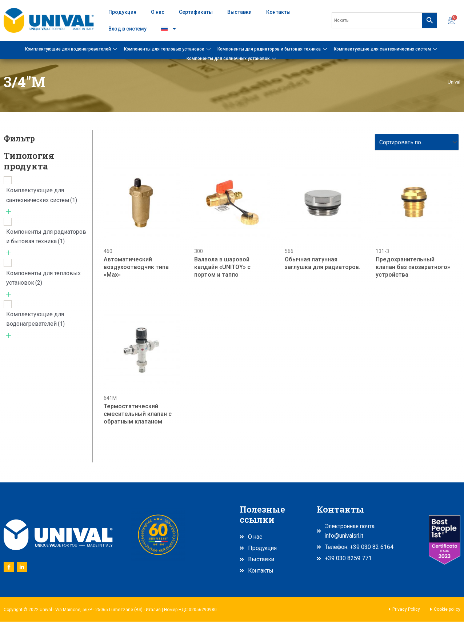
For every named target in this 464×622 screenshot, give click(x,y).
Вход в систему (127, 29)
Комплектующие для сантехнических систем (386, 49)
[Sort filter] (415, 142)
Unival (453, 82)
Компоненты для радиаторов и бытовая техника (273, 49)
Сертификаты (196, 12)
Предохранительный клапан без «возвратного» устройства (413, 267)
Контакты (278, 12)
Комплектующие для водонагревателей (72, 49)
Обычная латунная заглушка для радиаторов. (322, 263)
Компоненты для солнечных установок (232, 58)
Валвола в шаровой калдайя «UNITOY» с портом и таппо (222, 267)
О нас (157, 12)
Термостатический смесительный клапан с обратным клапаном (138, 414)
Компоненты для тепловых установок (168, 49)
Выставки (239, 12)
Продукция (122, 12)
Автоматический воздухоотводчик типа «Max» (136, 267)
